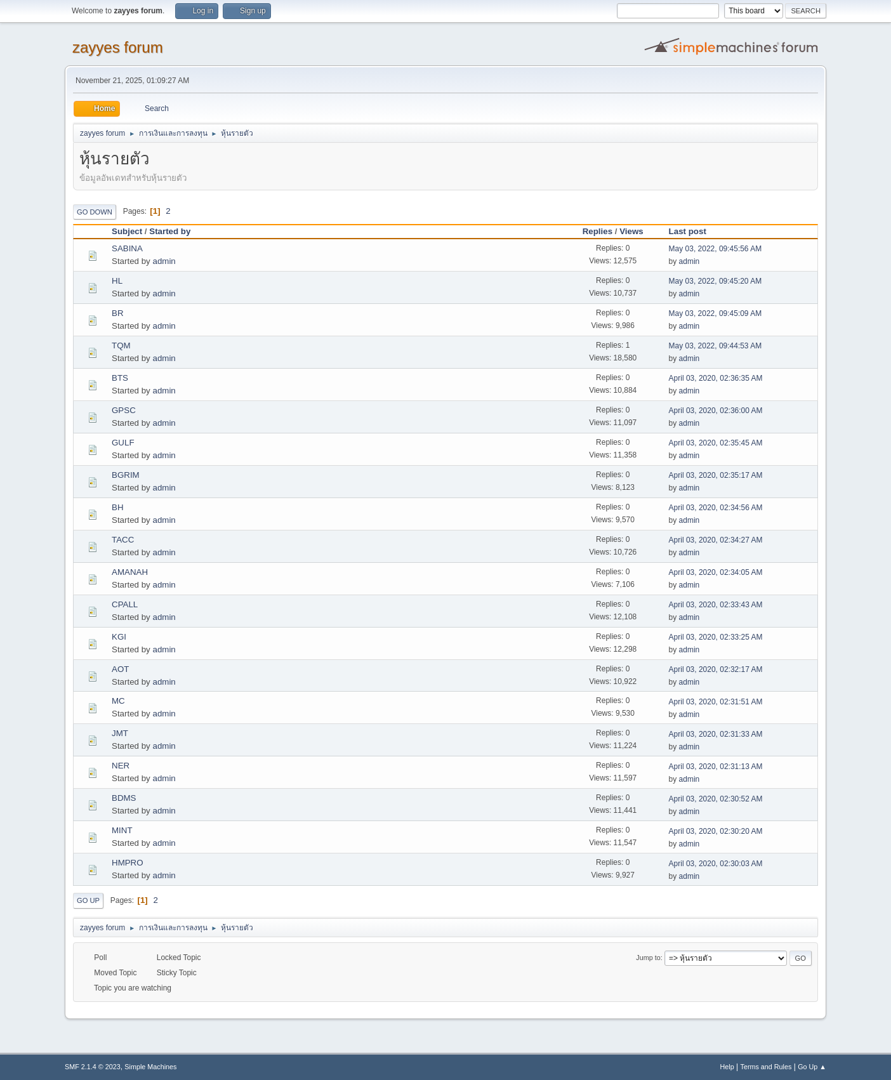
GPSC (124, 410)
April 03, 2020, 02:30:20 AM (716, 831)
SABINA (127, 248)
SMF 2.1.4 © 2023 (93, 1066)
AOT (120, 669)
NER (120, 765)
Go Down (94, 212)
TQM (121, 345)
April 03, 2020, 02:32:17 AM (716, 669)
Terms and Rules (766, 1066)
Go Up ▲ (812, 1066)
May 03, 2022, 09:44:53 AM (715, 345)
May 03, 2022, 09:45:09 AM (715, 313)
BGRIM (126, 475)
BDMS (124, 798)
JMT (120, 733)
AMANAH (130, 572)
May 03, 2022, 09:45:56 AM (715, 248)
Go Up (88, 900)
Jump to (648, 957)
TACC (123, 539)
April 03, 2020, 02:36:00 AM (716, 410)
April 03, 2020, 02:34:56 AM (716, 507)
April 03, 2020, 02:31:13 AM (716, 766)
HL (117, 281)
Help (727, 1066)
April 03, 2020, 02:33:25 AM (716, 637)
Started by (169, 231)
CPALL (125, 604)
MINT (122, 830)
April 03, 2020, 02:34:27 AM (716, 540)
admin (163, 261)
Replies (597, 231)
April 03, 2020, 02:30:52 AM (716, 798)
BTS (120, 378)
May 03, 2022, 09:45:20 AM (715, 281)
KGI (119, 637)
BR (118, 313)
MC (118, 701)
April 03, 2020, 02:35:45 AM (716, 442)
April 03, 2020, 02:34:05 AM (716, 572)
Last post (693, 231)
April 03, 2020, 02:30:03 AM (716, 863)
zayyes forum (117, 47)
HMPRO (127, 862)
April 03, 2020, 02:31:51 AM (716, 701)
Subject (127, 231)
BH (118, 507)
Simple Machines (150, 1066)
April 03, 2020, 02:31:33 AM (716, 734)
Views (631, 231)
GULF (123, 442)
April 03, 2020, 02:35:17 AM (716, 475)
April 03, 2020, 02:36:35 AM (716, 378)
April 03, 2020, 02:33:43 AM (716, 604)
